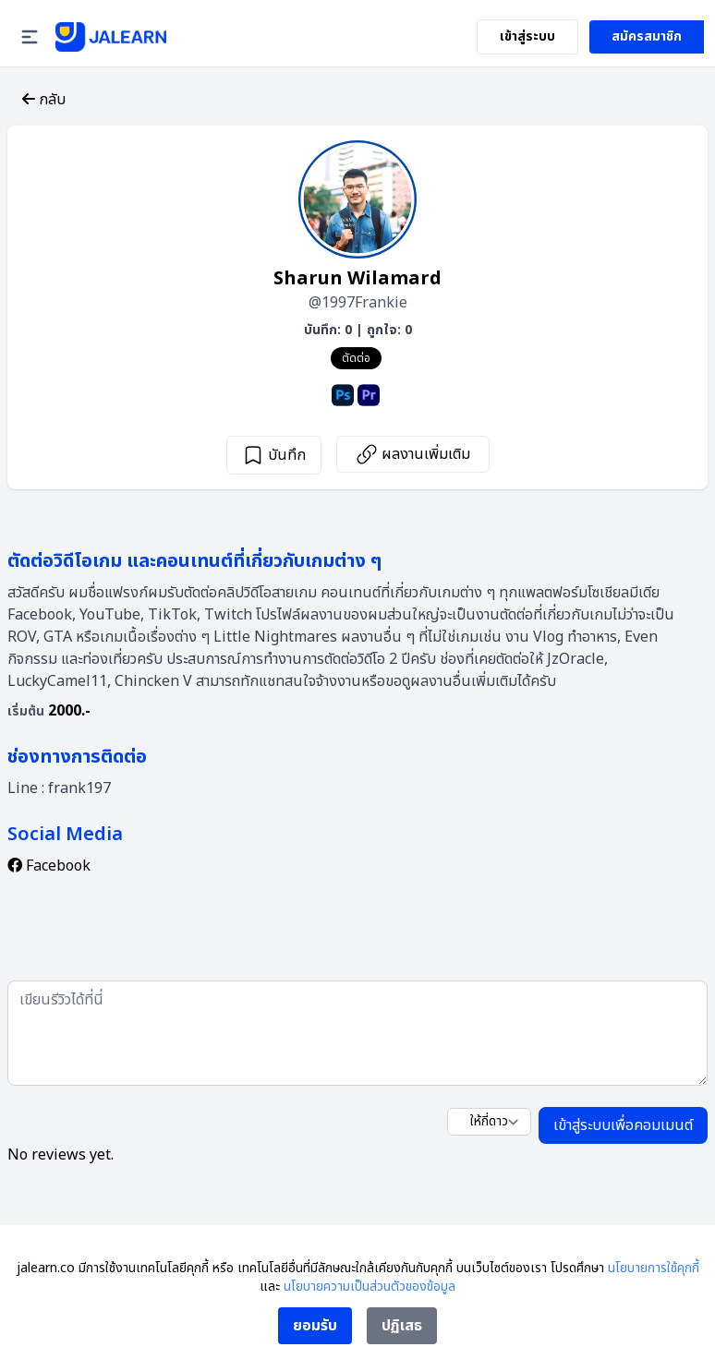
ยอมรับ (315, 1326)
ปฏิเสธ (402, 1326)
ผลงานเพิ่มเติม (413, 454)
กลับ (44, 100)
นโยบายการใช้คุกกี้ (653, 1268)
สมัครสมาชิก (647, 36)
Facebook (49, 866)
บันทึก (274, 455)
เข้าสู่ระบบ (527, 36)
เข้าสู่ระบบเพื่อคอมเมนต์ (623, 1125)
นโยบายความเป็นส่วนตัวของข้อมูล (369, 1286)
